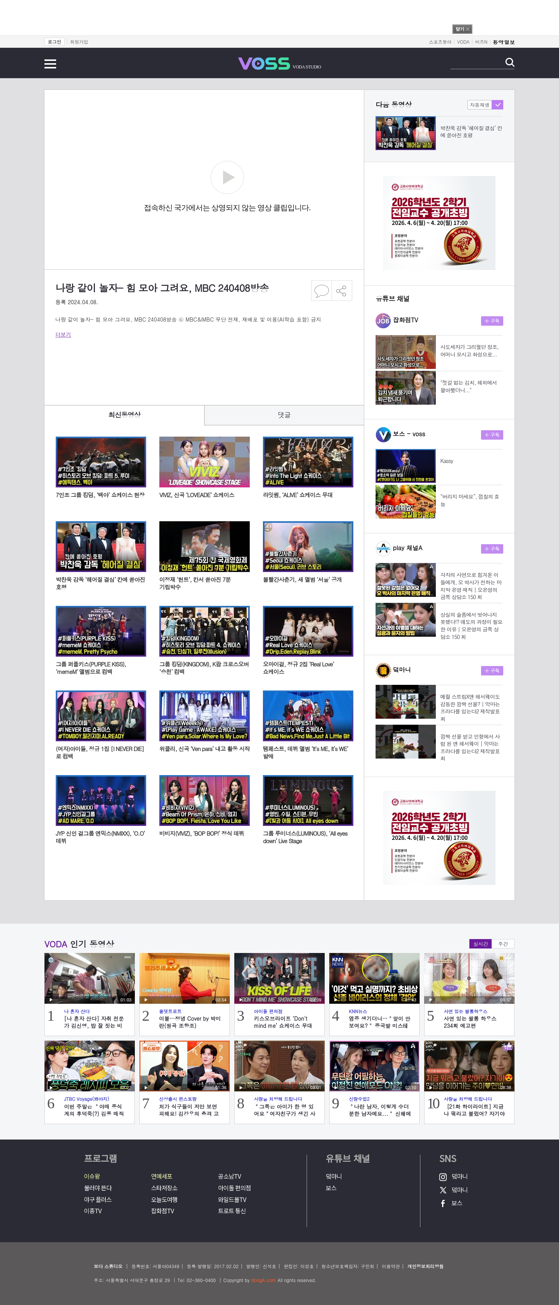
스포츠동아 (440, 41)
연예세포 (161, 1176)
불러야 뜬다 (97, 1188)
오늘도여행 (164, 1199)
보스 (331, 1188)
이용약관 (391, 1266)
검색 (510, 62)
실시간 (480, 943)
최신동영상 (124, 414)
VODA (463, 41)
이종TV (92, 1211)
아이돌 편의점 (234, 1188)
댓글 (284, 414)
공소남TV (229, 1176)
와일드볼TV (232, 1199)
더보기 (63, 334)
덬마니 (334, 1176)
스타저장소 (164, 1188)
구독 (492, 321)
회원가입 (79, 41)
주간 (503, 943)
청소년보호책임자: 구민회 (347, 1266)
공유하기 (342, 290)
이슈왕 (92, 1176)
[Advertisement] (192, 366)
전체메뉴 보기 (50, 63)
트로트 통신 (232, 1211)
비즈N (481, 41)
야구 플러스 (97, 1199)
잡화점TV (162, 1211)
